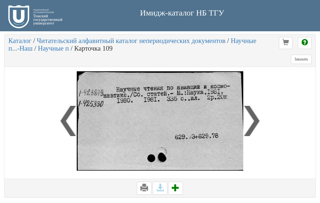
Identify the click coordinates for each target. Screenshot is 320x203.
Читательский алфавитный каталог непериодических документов (131, 40)
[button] (286, 43)
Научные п (53, 48)
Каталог (20, 40)
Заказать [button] (301, 59)
